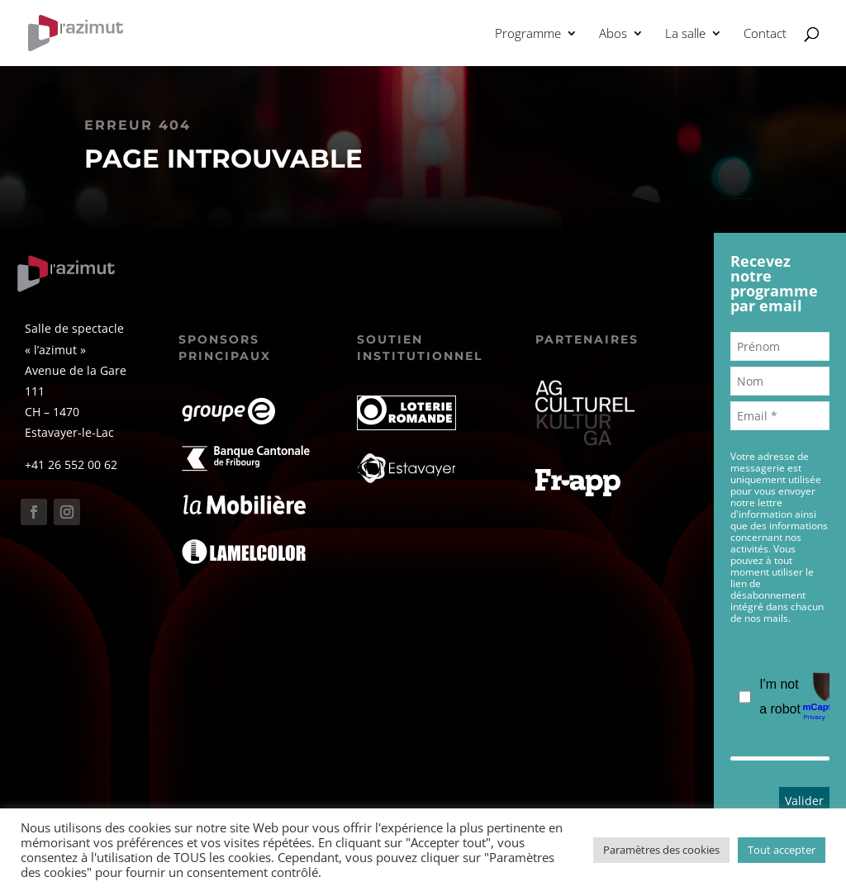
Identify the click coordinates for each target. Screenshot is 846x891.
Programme (528, 34)
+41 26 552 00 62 (71, 464)
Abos (613, 34)
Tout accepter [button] (781, 849)
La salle (685, 34)
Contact (765, 34)
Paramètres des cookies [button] (661, 849)
